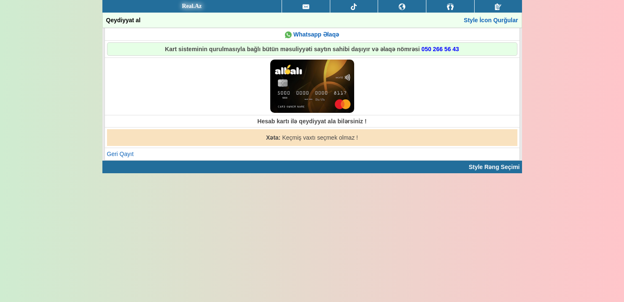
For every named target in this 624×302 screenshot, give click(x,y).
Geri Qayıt (120, 154)
